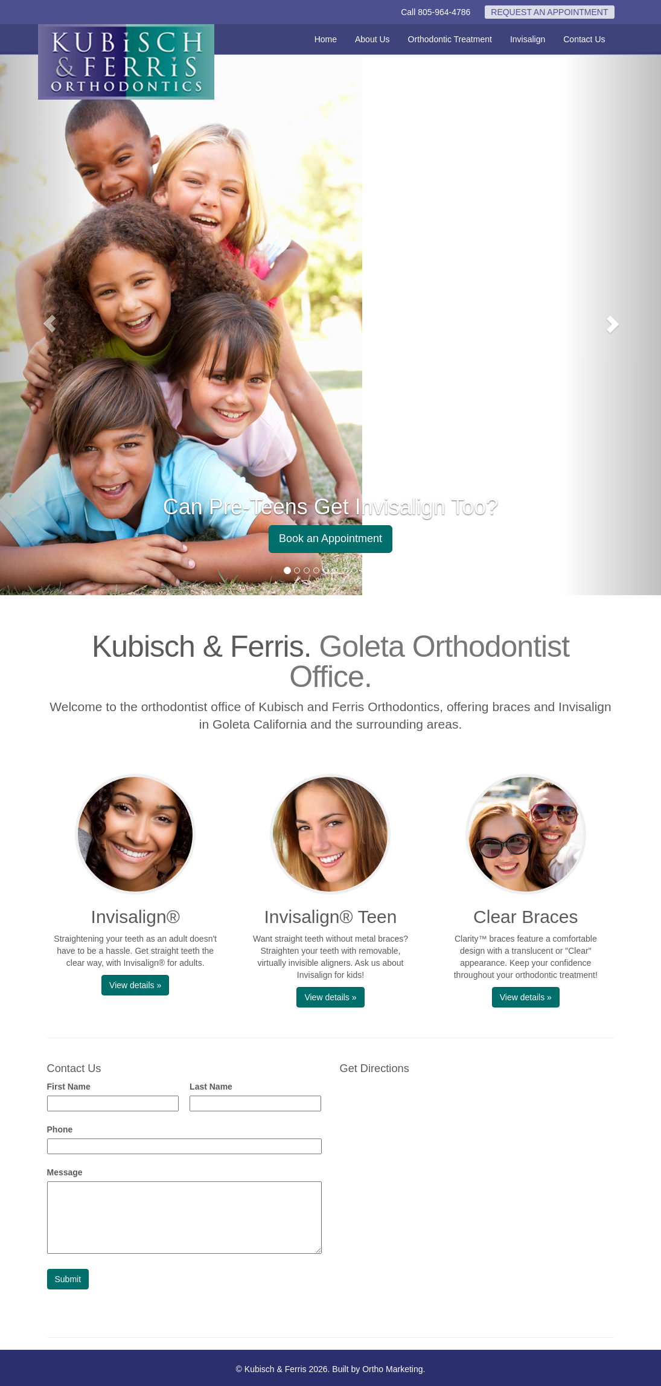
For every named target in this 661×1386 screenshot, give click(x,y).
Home (326, 39)
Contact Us (584, 39)
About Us (372, 39)
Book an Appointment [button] (330, 538)
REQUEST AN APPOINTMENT (549, 12)
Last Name (211, 1086)
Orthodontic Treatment (450, 39)
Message (65, 1172)
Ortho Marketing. (393, 1369)
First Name (69, 1086)
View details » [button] (135, 985)
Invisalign (527, 39)
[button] (49, 323)
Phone (60, 1129)
